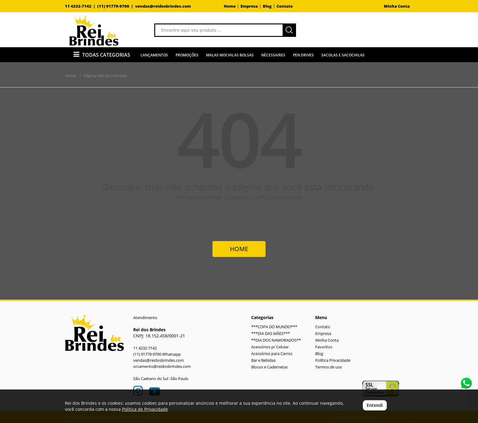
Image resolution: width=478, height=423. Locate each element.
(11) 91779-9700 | (116, 6)
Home (230, 6)
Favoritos (323, 347)
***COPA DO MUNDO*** (274, 326)
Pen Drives (303, 55)
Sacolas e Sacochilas (343, 55)
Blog (267, 6)
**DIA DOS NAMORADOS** (276, 340)
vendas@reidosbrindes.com (163, 6)
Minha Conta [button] (398, 6)
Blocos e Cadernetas (269, 367)
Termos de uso (328, 367)
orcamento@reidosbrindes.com (162, 366)
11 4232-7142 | (81, 6)
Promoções (187, 55)
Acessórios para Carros (271, 353)
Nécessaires (273, 55)
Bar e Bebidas (263, 360)
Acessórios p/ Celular (270, 347)
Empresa (249, 6)
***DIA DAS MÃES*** (270, 333)
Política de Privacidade (145, 409)
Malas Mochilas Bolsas (230, 55)
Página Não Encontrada (105, 75)
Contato (284, 6)
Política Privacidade (332, 360)
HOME (239, 249)
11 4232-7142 (145, 348)
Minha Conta (327, 340)
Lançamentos (154, 55)
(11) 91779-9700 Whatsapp (157, 354)
